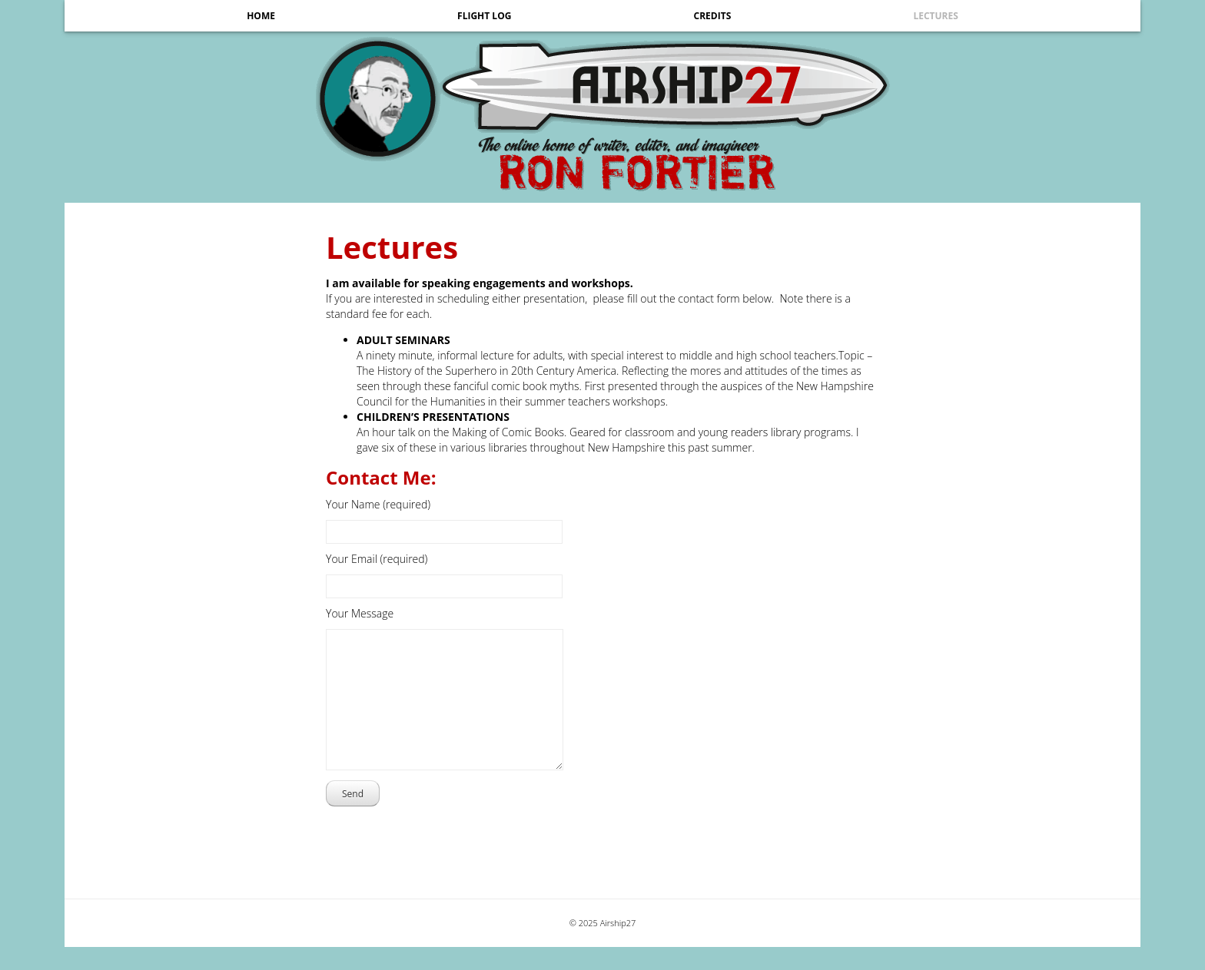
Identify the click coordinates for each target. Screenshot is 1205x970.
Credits (713, 15)
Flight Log (484, 15)
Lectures (935, 15)
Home (261, 15)
